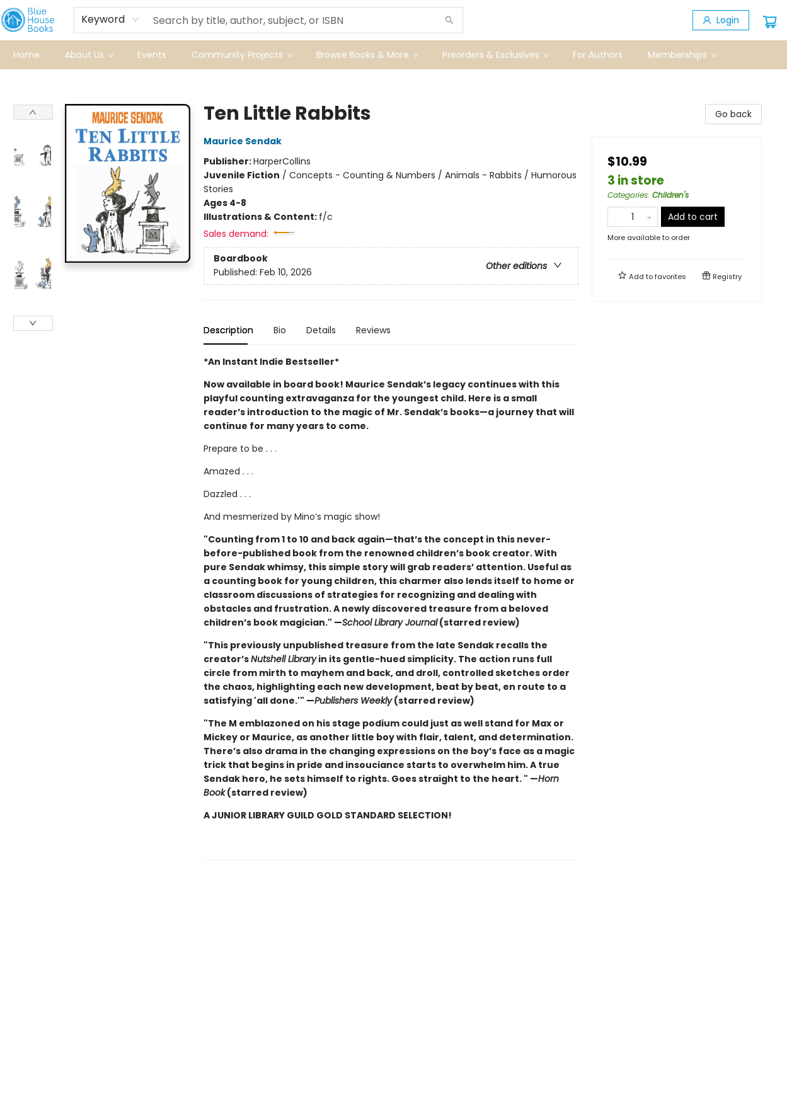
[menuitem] (26, 54)
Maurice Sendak (244, 141)
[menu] (394, 54)
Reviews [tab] (373, 330)
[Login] (720, 20)
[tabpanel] (391, 608)
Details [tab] (321, 330)
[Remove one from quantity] (616, 217)
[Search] (449, 20)
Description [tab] (228, 330)
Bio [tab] (279, 330)
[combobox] (110, 20)
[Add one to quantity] (649, 217)
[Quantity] (632, 217)
